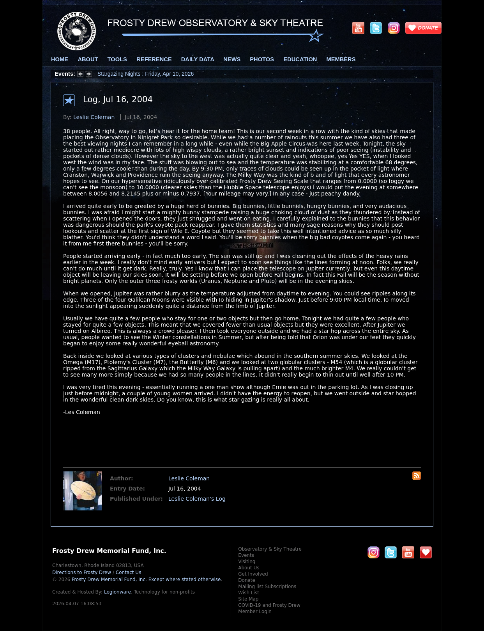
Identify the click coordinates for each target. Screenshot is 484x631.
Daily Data (197, 59)
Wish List (248, 592)
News (231, 59)
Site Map (248, 599)
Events (246, 555)
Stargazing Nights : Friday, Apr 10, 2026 (145, 74)
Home (59, 59)
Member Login (255, 611)
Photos (262, 59)
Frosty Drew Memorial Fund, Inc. (146, 579)
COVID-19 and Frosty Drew (269, 605)
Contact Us (128, 572)
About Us (248, 568)
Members (341, 59)
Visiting (246, 561)
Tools (117, 59)
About (88, 59)
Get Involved (253, 574)
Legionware (117, 592)
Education (300, 59)
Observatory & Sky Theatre (270, 549)
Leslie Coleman (94, 117)
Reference (153, 59)
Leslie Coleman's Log (197, 499)
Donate (246, 580)
